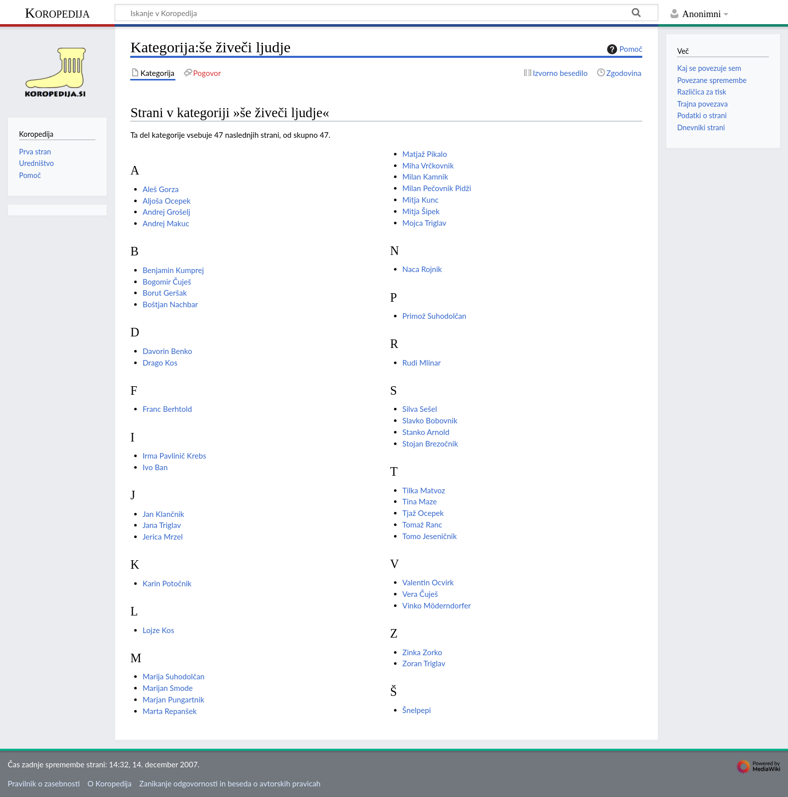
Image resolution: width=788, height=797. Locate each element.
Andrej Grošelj (166, 211)
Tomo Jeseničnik (430, 536)
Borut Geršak (165, 292)
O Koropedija (109, 783)
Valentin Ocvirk (428, 582)
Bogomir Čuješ (167, 281)
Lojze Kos (158, 630)
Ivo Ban (155, 467)
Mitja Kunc (421, 199)
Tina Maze (420, 501)
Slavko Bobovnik (430, 420)
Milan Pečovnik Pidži (437, 188)
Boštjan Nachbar (170, 304)
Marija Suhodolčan (174, 676)
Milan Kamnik (425, 176)
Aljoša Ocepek (167, 200)
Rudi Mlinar (422, 362)
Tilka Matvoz (424, 490)
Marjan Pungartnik (174, 699)
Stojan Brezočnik (430, 443)
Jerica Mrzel (163, 536)
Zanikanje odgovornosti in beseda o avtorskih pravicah (230, 783)
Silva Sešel (420, 408)
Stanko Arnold (426, 431)
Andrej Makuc (166, 223)
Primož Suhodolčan (434, 315)
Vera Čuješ (420, 593)
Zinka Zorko (422, 652)
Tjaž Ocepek (423, 512)
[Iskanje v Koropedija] (386, 13)
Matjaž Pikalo (425, 153)
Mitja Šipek (421, 211)
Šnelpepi (417, 710)
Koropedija (57, 13)
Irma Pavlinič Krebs (175, 455)
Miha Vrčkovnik (428, 165)
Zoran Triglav (424, 663)
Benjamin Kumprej (173, 270)
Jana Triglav (162, 524)
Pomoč (624, 49)
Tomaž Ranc (422, 524)
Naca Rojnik (422, 269)
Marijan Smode (168, 687)
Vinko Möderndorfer (437, 605)
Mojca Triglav (425, 222)
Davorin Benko (167, 351)
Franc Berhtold (167, 408)
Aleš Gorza (161, 189)
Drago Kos (160, 362)
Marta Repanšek (170, 711)
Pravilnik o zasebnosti (44, 783)
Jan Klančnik (163, 513)
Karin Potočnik (167, 583)
